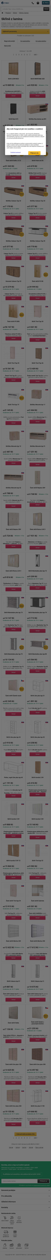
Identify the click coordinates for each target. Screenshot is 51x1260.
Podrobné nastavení (16, 152)
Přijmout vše (34, 153)
